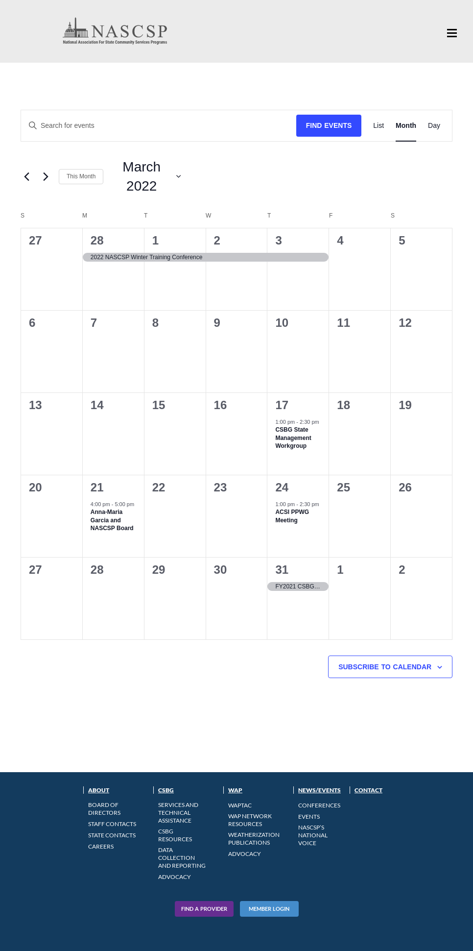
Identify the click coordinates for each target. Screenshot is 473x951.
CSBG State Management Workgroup (293, 437)
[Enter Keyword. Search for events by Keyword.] (158, 125)
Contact (368, 790)
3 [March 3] (278, 240)
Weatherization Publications (254, 838)
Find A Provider (204, 908)
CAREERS (101, 846)
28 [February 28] (97, 240)
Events (309, 816)
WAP (235, 790)
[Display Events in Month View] (406, 125)
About (98, 790)
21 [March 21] (97, 487)
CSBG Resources (175, 835)
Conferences (319, 805)
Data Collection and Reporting (182, 857)
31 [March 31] (281, 569)
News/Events (319, 790)
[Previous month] (26, 176)
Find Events (329, 125)
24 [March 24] (281, 487)
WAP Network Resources (250, 820)
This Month (81, 176)
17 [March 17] (281, 405)
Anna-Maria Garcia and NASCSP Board (112, 520)
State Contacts (112, 835)
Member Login (269, 908)
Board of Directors (104, 808)
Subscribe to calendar (384, 667)
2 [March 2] (217, 240)
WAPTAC (240, 805)
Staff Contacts (112, 824)
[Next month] (45, 176)
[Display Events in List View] (378, 125)
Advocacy (174, 876)
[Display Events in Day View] (434, 125)
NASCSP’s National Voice (313, 835)
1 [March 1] (155, 240)
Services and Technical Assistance (178, 812)
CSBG (166, 790)
